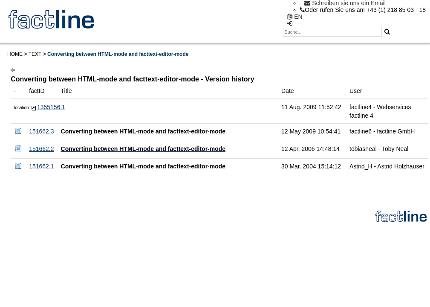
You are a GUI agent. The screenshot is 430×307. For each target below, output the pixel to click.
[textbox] (332, 32)
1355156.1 (51, 107)
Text (35, 54)
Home (15, 54)
